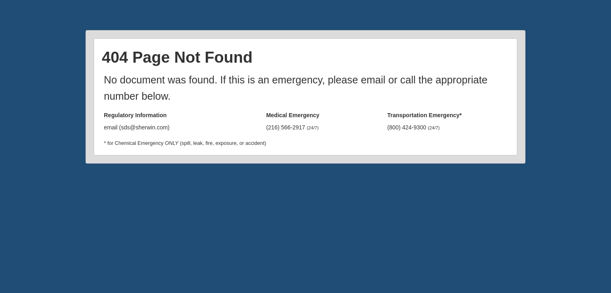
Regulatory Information (135, 115)
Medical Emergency (292, 115)
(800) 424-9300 (413, 127)
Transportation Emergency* (424, 115)
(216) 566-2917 (292, 127)
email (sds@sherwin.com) (136, 127)
